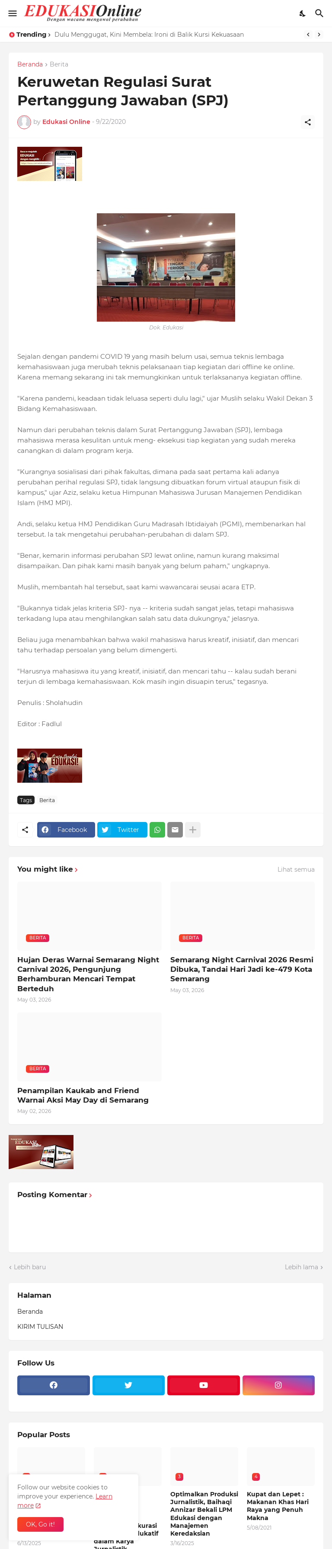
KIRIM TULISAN (40, 1327)
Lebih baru (30, 1267)
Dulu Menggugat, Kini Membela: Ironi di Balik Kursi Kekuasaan (149, 34)
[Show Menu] (12, 13)
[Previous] (308, 34)
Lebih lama (301, 1267)
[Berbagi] (308, 122)
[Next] (319, 34)
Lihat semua (296, 869)
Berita (59, 64)
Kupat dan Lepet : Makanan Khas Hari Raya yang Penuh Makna (278, 1506)
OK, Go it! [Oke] (40, 1524)
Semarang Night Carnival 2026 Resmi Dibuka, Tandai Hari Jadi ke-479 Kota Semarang (241, 969)
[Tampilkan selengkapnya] (193, 830)
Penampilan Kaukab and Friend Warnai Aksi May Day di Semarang (83, 1095)
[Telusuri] (320, 13)
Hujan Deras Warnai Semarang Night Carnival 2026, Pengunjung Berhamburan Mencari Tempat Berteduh (88, 974)
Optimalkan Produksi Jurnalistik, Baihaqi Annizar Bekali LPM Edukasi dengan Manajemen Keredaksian (204, 1513)
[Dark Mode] (303, 13)
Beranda (30, 64)
